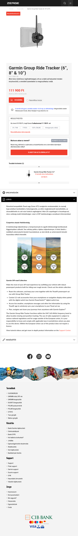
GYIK (9, 475)
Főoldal (11, 9)
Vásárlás (10, 423)
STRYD (10, 412)
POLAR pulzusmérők (15, 406)
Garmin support (13, 469)
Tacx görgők (12, 415)
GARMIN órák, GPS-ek (15, 396)
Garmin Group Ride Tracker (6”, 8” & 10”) (38, 9)
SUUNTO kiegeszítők (15, 402)
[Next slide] (39, 183)
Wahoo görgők (13, 418)
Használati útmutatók (15, 479)
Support (9, 458)
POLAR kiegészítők (14, 409)
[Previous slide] (39, 167)
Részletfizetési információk (20, 132)
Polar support (12, 466)
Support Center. (65, 330)
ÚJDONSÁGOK (13, 393)
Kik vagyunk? (12, 498)
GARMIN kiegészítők (14, 399)
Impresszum (12, 492)
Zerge (8, 486)
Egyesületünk (12, 504)
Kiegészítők (20, 9)
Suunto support (13, 472)
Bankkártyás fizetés (14, 453)
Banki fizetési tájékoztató (16, 428)
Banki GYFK (12, 434)
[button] (70, 3)
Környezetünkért (13, 495)
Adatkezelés (12, 447)
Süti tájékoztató (13, 450)
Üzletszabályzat (13, 431)
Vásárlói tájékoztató (14, 482)
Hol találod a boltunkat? (16, 437)
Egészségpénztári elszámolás (18, 444)
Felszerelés (12, 501)
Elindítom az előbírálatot (39, 152)
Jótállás (10, 441)
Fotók (10, 507)
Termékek (10, 388)
